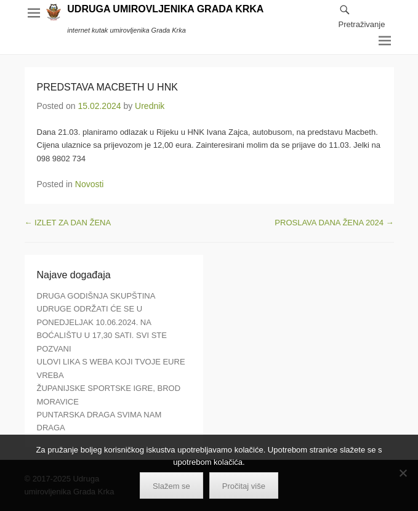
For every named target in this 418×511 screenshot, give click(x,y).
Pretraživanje (362, 24)
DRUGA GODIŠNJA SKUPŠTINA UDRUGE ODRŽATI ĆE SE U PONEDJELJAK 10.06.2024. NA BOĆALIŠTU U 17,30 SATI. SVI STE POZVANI (102, 322)
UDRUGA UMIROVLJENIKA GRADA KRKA (165, 9)
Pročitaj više (243, 486)
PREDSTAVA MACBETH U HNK (107, 87)
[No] (402, 473)
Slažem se (171, 486)
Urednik (149, 106)
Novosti (89, 184)
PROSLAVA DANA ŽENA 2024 (334, 222)
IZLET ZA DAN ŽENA (68, 222)
